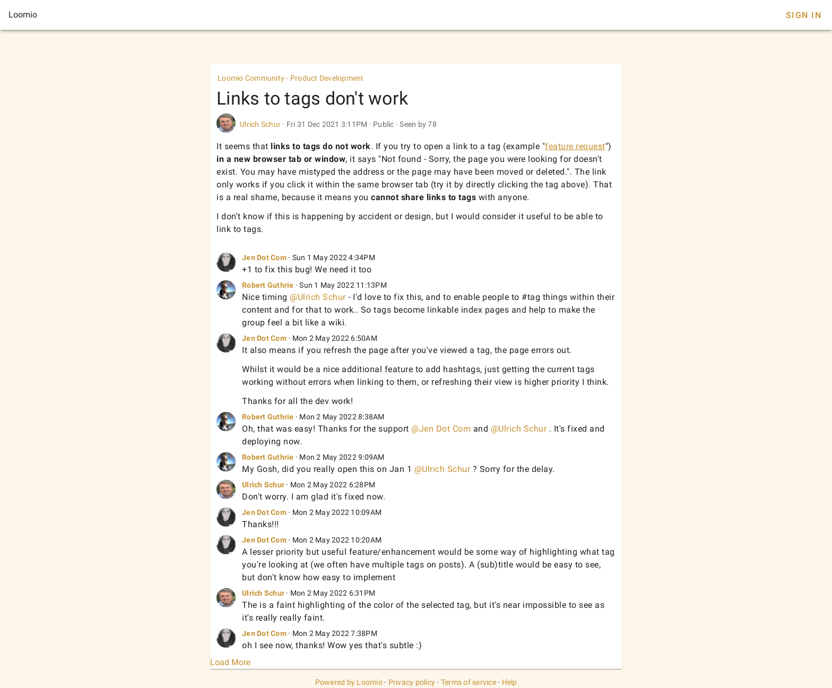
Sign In (803, 15)
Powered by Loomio (349, 682)
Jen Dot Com (264, 257)
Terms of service (468, 682)
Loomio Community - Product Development (291, 78)
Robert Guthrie (268, 285)
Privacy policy (412, 682)
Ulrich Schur (260, 124)
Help (509, 682)
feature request (575, 146)
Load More (230, 662)
